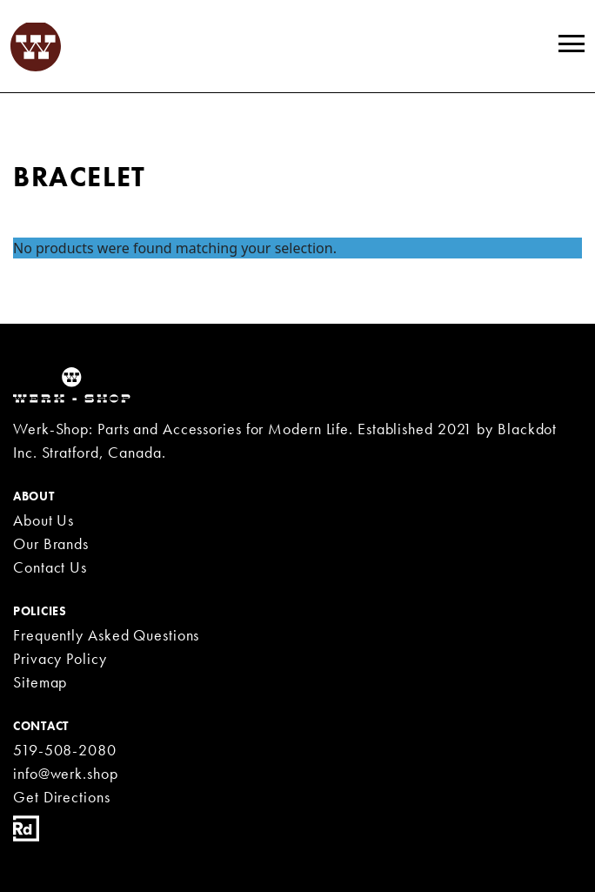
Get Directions (61, 797)
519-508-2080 (65, 750)
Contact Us (50, 567)
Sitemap (40, 682)
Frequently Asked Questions (106, 635)
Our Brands (51, 543)
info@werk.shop (65, 773)
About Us (43, 520)
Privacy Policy (60, 658)
